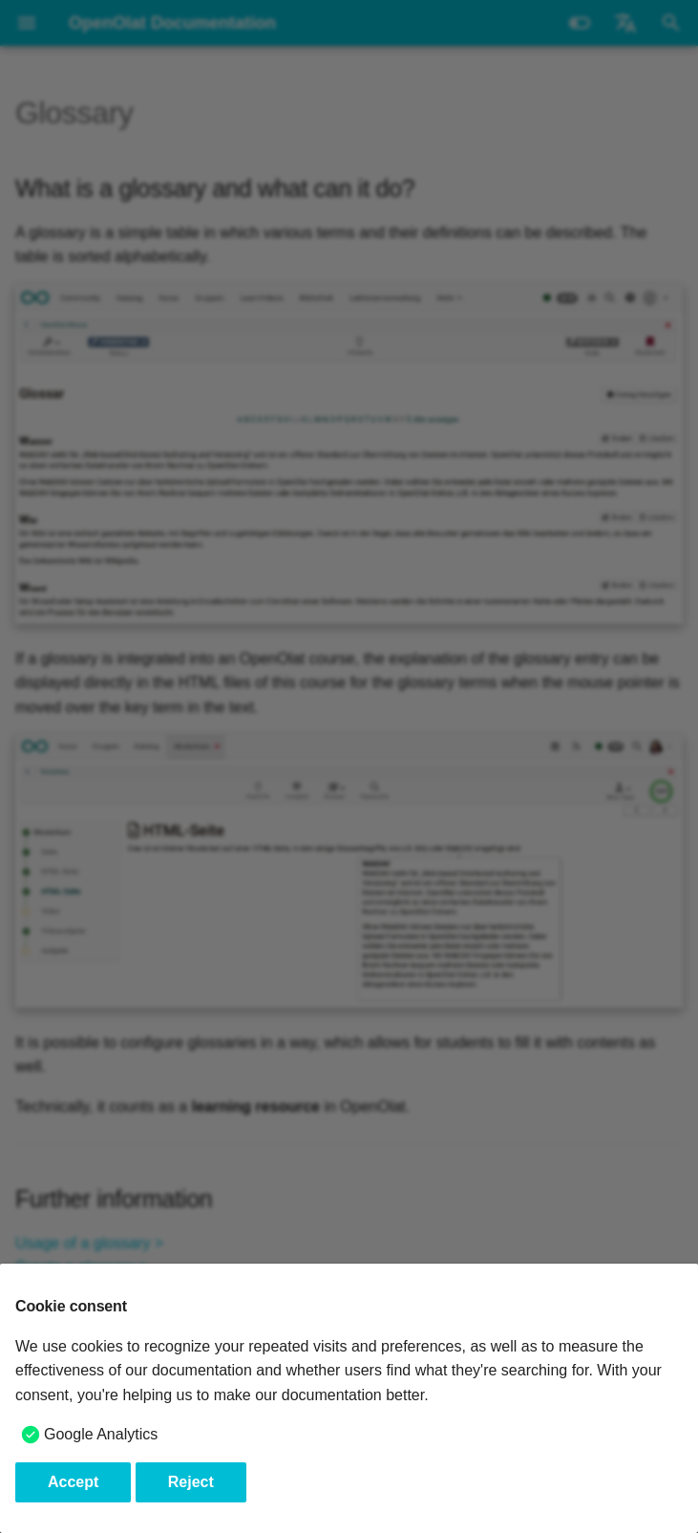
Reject (191, 1482)
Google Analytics (101, 1434)
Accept (73, 1482)
